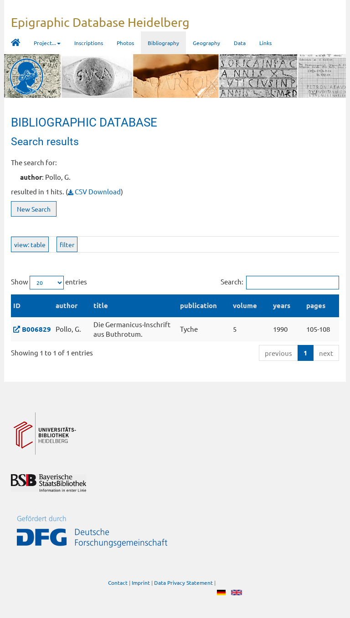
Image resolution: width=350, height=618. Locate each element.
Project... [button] (47, 42)
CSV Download (94, 191)
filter (67, 244)
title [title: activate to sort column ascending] (100, 305)
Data (240, 42)
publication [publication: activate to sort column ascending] (198, 305)
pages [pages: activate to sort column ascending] (315, 305)
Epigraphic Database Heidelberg (100, 22)
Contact (118, 583)
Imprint (141, 583)
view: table (30, 244)
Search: (280, 282)
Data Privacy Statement (183, 583)
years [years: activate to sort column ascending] (281, 305)
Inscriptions (88, 42)
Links (265, 42)
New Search (34, 209)
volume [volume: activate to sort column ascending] (245, 305)
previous (278, 353)
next (326, 353)
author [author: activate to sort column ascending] (66, 305)
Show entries (49, 282)
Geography (206, 42)
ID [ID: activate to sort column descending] (17, 305)
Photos (125, 42)
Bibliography (163, 42)
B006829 (36, 329)
